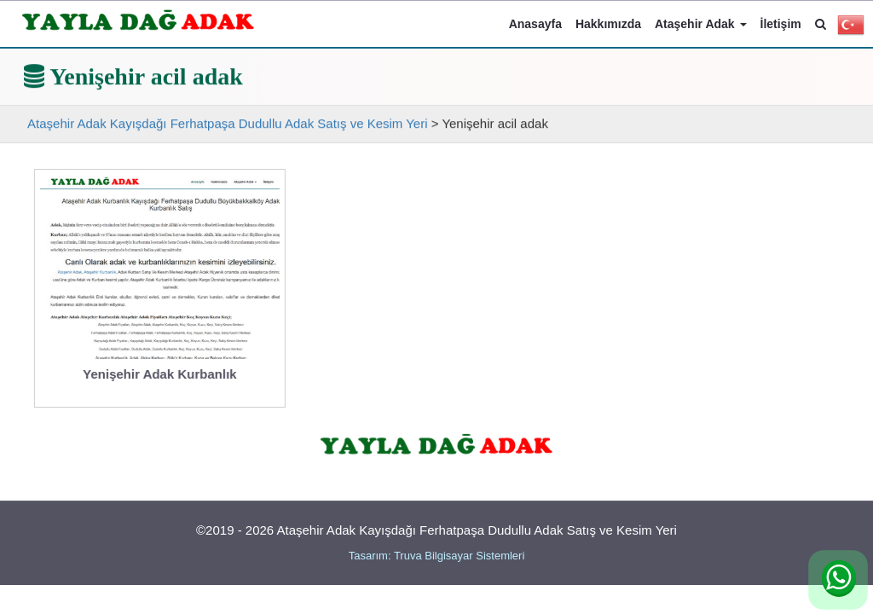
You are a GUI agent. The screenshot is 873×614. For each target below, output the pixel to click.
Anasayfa (535, 24)
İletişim (780, 24)
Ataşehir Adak (701, 24)
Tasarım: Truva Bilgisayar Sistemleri (437, 555)
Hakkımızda (608, 24)
